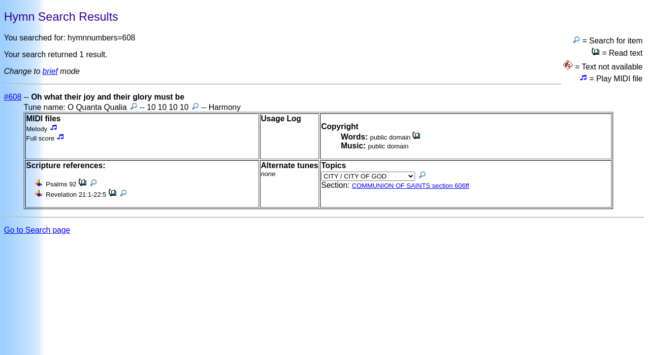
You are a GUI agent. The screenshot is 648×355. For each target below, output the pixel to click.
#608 (13, 97)
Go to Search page (37, 230)
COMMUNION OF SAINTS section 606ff (410, 185)
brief (50, 71)
